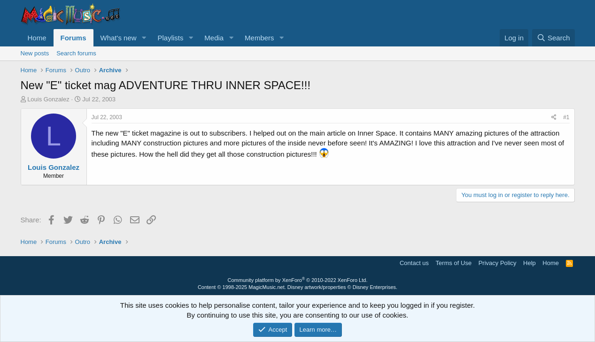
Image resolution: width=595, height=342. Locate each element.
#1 (566, 117)
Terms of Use (454, 262)
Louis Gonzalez (48, 99)
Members (259, 38)
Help (529, 262)
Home (37, 38)
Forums (73, 38)
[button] (143, 37)
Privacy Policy (498, 262)
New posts (35, 53)
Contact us (414, 262)
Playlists (170, 38)
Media (214, 38)
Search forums (76, 53)
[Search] (553, 37)
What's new (118, 38)
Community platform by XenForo (298, 280)
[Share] (554, 117)
